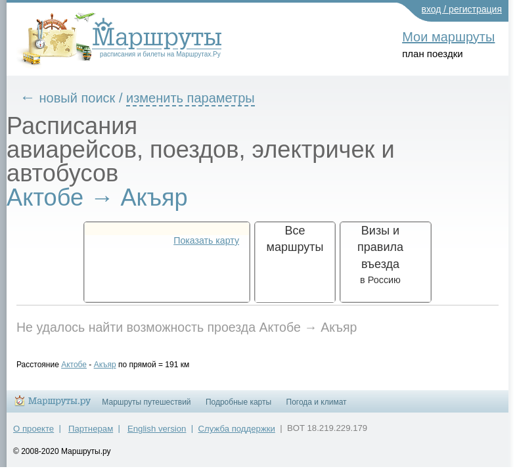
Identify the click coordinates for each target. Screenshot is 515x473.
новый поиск (87, 98)
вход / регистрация (462, 9)
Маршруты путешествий (146, 408)
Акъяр (115, 364)
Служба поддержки (236, 434)
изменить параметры (200, 98)
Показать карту (206, 240)
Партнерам (90, 434)
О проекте (33, 434)
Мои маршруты (448, 37)
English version (156, 434)
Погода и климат (316, 408)
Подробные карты (238, 408)
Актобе (84, 364)
